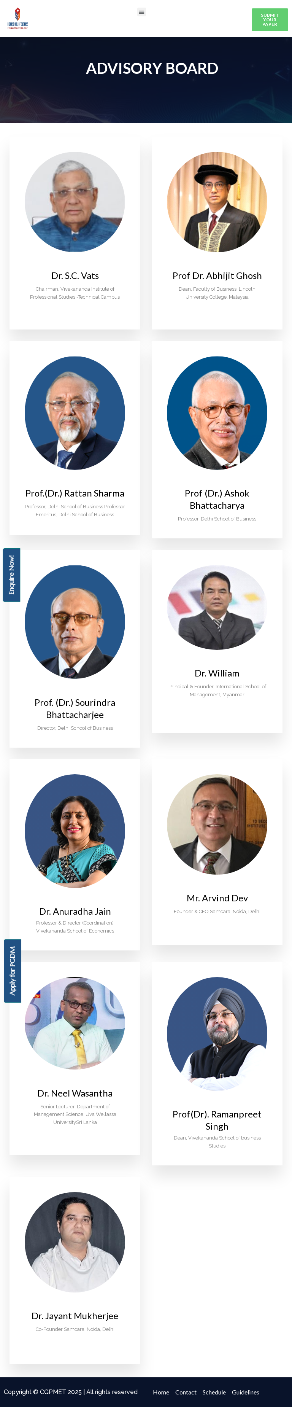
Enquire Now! (11, 574)
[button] (141, 12)
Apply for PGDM (12, 971)
